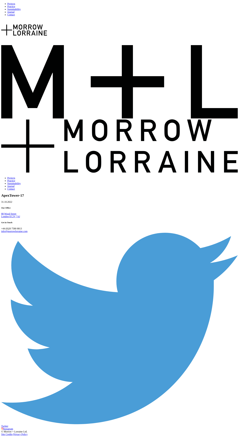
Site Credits (7, 434)
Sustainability (14, 9)
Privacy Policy (20, 434)
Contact (11, 14)
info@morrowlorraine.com (14, 231)
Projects (11, 3)
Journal (10, 12)
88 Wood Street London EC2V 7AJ (10, 215)
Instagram (7, 429)
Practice (11, 6)
